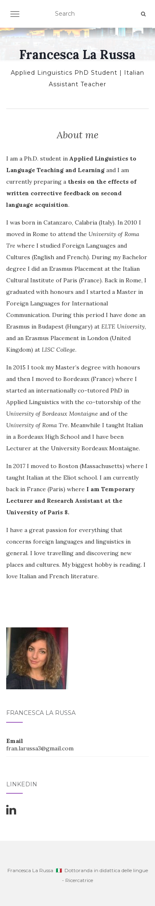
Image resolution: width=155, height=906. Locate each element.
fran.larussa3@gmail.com (40, 748)
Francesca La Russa (77, 54)
